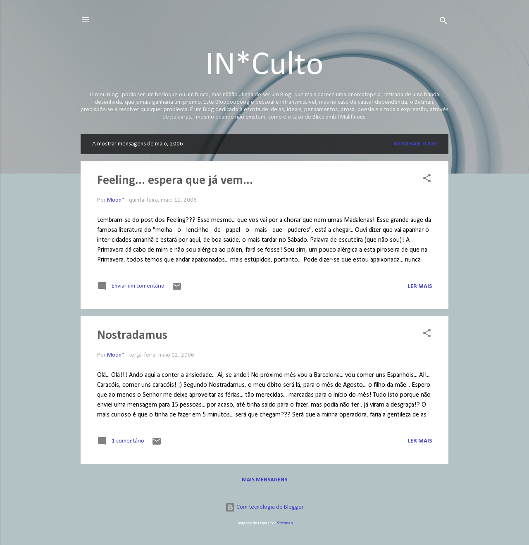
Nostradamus (132, 335)
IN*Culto (264, 65)
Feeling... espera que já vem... (175, 180)
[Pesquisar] (443, 22)
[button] (427, 180)
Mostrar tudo (415, 144)
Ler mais (420, 286)
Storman (285, 523)
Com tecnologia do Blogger (264, 507)
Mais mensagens (264, 480)
